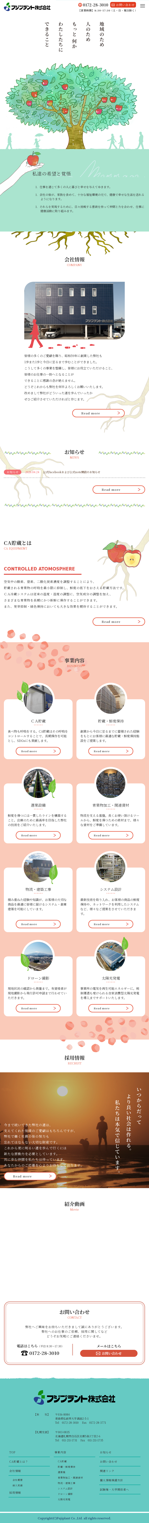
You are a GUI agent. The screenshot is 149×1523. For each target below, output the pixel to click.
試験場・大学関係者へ (114, 1489)
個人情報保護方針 (111, 1480)
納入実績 (18, 1485)
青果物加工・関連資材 (70, 1477)
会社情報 (15, 1471)
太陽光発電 (64, 1499)
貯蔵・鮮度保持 (66, 1466)
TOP (12, 1452)
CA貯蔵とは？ (18, 1461)
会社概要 (18, 1480)
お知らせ (106, 1452)
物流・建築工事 (66, 1483)
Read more (90, 413)
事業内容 (60, 1452)
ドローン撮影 (65, 1493)
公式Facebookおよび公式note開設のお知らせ (71, 472)
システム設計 (65, 1488)
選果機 (61, 1472)
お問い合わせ (112, 1353)
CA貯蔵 (62, 1461)
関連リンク (107, 1471)
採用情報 (15, 1492)
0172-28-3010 (44, 1353)
